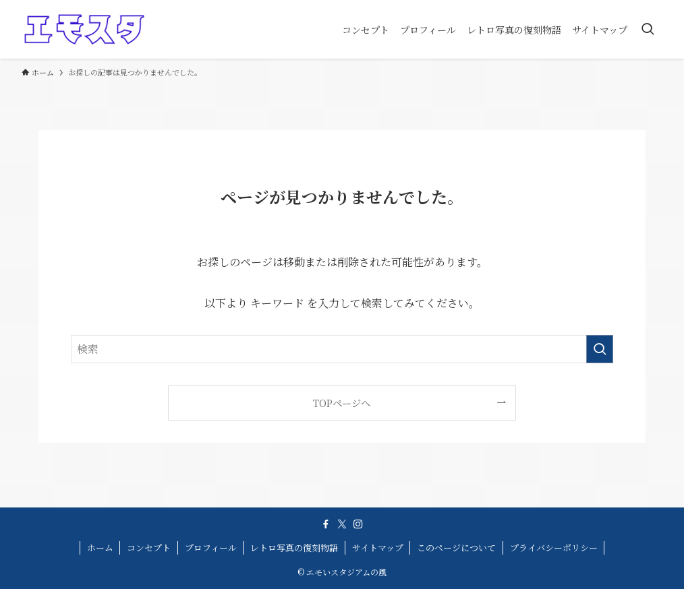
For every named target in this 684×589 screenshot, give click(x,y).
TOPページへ (341, 403)
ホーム (100, 547)
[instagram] (358, 524)
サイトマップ (377, 547)
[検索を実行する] (599, 349)
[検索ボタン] (647, 29)
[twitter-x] (342, 524)
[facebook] (326, 524)
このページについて (456, 547)
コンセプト (149, 547)
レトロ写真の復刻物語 (294, 547)
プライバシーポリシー (554, 547)
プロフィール (211, 547)
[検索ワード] (342, 349)
